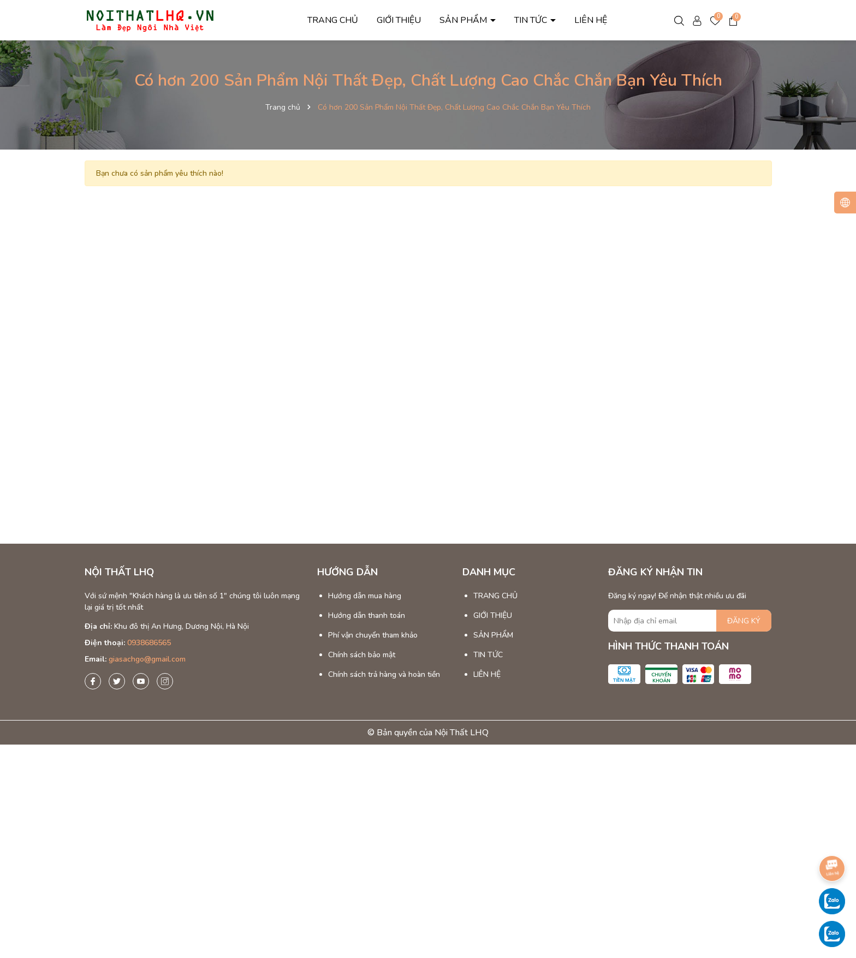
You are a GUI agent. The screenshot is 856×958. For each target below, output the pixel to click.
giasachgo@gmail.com (147, 659)
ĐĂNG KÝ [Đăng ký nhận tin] (743, 621)
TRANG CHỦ (332, 20)
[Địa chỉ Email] (690, 621)
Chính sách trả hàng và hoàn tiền (384, 674)
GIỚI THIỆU (399, 20)
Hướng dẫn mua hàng (364, 596)
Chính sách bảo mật (361, 655)
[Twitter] (117, 681)
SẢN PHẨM (464, 20)
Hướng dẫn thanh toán (366, 615)
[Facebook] (93, 681)
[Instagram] (165, 681)
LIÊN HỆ (590, 20)
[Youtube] (141, 681)
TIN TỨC (531, 20)
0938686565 (149, 643)
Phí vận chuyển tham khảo (373, 635)
